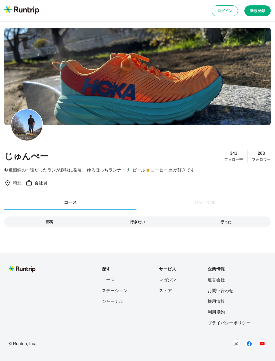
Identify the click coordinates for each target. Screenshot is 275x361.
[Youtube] (262, 343)
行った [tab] (225, 222)
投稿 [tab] (49, 222)
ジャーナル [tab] (204, 202)
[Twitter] (236, 343)
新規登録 (257, 11)
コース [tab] (70, 202)
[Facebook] (249, 343)
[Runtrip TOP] (21, 10)
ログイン (224, 11)
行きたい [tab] (137, 222)
